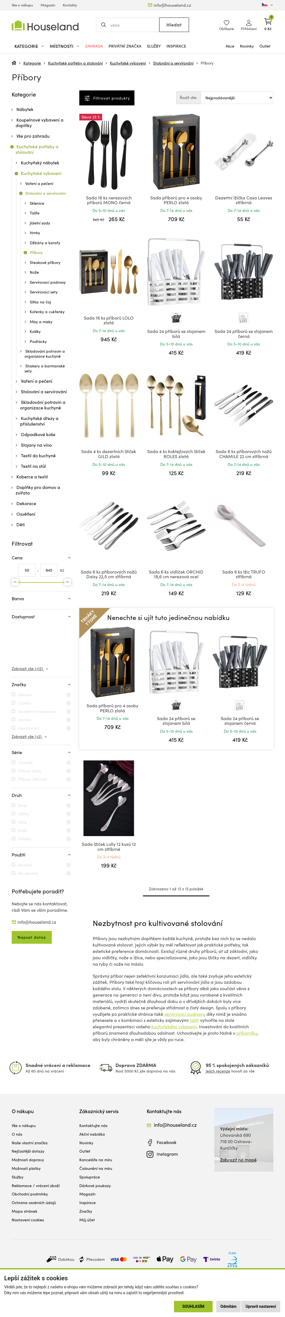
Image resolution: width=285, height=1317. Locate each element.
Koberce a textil (32, 477)
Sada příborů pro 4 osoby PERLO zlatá (176, 200)
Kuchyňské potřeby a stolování (75, 63)
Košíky (35, 331)
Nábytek (24, 109)
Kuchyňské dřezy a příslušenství (39, 421)
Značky (85, 1211)
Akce (230, 46)
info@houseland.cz (172, 5)
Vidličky (24, 838)
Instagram (167, 1154)
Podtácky (38, 341)
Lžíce (22, 822)
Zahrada (94, 46)
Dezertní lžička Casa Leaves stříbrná (243, 200)
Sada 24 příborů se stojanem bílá (176, 333)
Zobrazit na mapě (238, 1160)
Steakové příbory (45, 262)
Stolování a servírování (173, 63)
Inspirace (176, 46)
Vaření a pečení (39, 183)
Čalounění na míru (95, 1168)
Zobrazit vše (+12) (28, 668)
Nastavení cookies (28, 1219)
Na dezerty (28, 873)
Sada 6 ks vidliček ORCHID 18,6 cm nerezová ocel (176, 574)
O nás (17, 1134)
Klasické (25, 865)
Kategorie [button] (26, 46)
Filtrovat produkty (111, 98)
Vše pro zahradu (33, 136)
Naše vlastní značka (30, 1142)
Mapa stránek (24, 1211)
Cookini (24, 703)
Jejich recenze (218, 1071)
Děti (20, 524)
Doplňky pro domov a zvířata (38, 490)
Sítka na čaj (40, 302)
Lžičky (23, 813)
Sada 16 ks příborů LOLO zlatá (109, 320)
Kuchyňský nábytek (40, 162)
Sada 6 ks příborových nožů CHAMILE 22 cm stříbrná (244, 453)
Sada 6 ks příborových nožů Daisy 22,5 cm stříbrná (109, 574)
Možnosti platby (26, 1168)
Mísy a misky (41, 321)
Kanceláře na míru (95, 1159)
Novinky (247, 46)
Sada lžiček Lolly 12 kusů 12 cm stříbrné (109, 846)
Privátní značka (125, 46)
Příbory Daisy (30, 771)
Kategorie (32, 63)
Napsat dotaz (32, 937)
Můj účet (87, 1219)
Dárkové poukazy (95, 1185)
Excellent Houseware (36, 711)
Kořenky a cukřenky (47, 311)
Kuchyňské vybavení (128, 63)
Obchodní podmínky (30, 1194)
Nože (34, 272)
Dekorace (26, 503)
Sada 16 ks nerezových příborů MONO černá (109, 200)
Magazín (48, 5)
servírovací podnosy (184, 1014)
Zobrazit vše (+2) (27, 736)
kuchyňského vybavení (174, 1026)
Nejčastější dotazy (28, 1151)
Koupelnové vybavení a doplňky (39, 122)
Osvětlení (25, 514)
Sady (22, 805)
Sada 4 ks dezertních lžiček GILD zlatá (108, 453)
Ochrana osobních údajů (34, 1202)
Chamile (25, 762)
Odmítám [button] (228, 1306)
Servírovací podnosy (48, 282)
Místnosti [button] (61, 46)
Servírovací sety (44, 292)
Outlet (265, 46)
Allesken (25, 694)
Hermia (24, 719)
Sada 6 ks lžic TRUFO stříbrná (243, 574)
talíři (194, 1020)
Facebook (166, 1142)
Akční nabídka (92, 1134)
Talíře (35, 213)
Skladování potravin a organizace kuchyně (44, 354)
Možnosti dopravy (28, 1159)
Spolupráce (89, 1177)
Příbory (207, 63)
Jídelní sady (40, 223)
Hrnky (35, 232)
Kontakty (70, 5)
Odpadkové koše (38, 434)
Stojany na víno (36, 445)
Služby (154, 46)
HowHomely (29, 728)
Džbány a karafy (45, 242)
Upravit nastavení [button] (260, 1306)
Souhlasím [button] (193, 1306)
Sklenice (37, 203)
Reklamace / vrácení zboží (36, 1185)
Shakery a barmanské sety (44, 368)
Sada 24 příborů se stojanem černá (244, 333)
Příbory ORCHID (32, 779)
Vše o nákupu (22, 5)
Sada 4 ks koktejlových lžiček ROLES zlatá (176, 453)
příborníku (246, 1033)
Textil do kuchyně (38, 455)
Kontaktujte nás (93, 1125)
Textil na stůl (33, 466)
